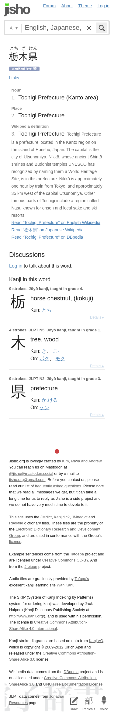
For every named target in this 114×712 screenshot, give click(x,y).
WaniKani (65, 585)
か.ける (49, 399)
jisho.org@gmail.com (27, 479)
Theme (85, 5)
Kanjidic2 (62, 517)
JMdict (46, 517)
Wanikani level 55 (24, 68)
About (67, 5)
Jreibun (31, 566)
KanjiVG (96, 640)
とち (46, 309)
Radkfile (16, 523)
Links (14, 77)
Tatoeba (77, 554)
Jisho (17, 9)
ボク (44, 358)
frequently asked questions (58, 486)
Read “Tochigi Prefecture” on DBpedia (47, 237)
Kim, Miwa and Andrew (81, 461)
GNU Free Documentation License (73, 684)
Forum (49, 5)
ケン (44, 407)
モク (60, 358)
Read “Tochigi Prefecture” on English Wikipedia (56, 222)
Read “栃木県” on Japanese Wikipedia (48, 229)
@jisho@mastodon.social (31, 473)
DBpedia (71, 671)
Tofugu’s (81, 578)
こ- (56, 350)
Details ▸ (97, 317)
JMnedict (79, 517)
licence (15, 541)
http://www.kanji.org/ (26, 616)
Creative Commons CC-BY (65, 560)
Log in (103, 5)
